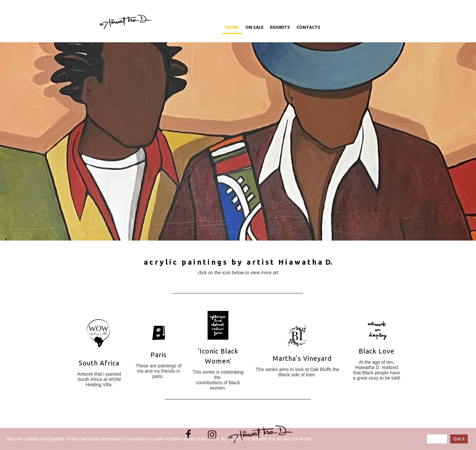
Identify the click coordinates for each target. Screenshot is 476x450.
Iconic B (212, 351)
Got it (459, 438)
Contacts (308, 27)
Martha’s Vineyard (302, 358)
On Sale (254, 27)
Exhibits (280, 27)
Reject (437, 438)
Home (232, 27)
